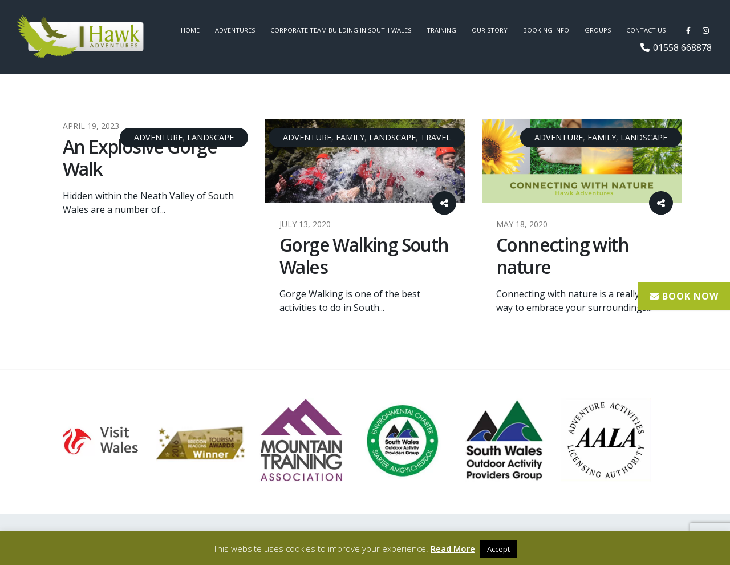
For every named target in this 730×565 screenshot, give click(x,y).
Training (441, 30)
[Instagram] (705, 30)
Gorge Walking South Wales (364, 255)
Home (190, 30)
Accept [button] (498, 549)
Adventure (158, 137)
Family (350, 137)
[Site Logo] (80, 36)
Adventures (235, 30)
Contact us (646, 30)
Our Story (490, 30)
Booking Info (546, 30)
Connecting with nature (562, 255)
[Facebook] (688, 30)
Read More (453, 548)
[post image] (365, 161)
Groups (598, 30)
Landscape (210, 137)
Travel (435, 137)
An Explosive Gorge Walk (140, 157)
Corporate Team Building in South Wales (340, 30)
